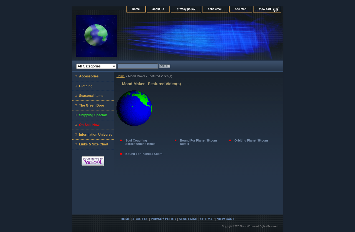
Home (120, 76)
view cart (265, 9)
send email (215, 9)
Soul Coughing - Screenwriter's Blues (140, 142)
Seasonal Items (91, 96)
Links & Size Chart (93, 144)
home (136, 9)
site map (241, 9)
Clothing (86, 86)
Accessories (89, 76)
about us (158, 9)
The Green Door (91, 105)
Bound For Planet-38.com (143, 153)
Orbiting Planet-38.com (251, 140)
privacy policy (186, 9)
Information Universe (95, 135)
